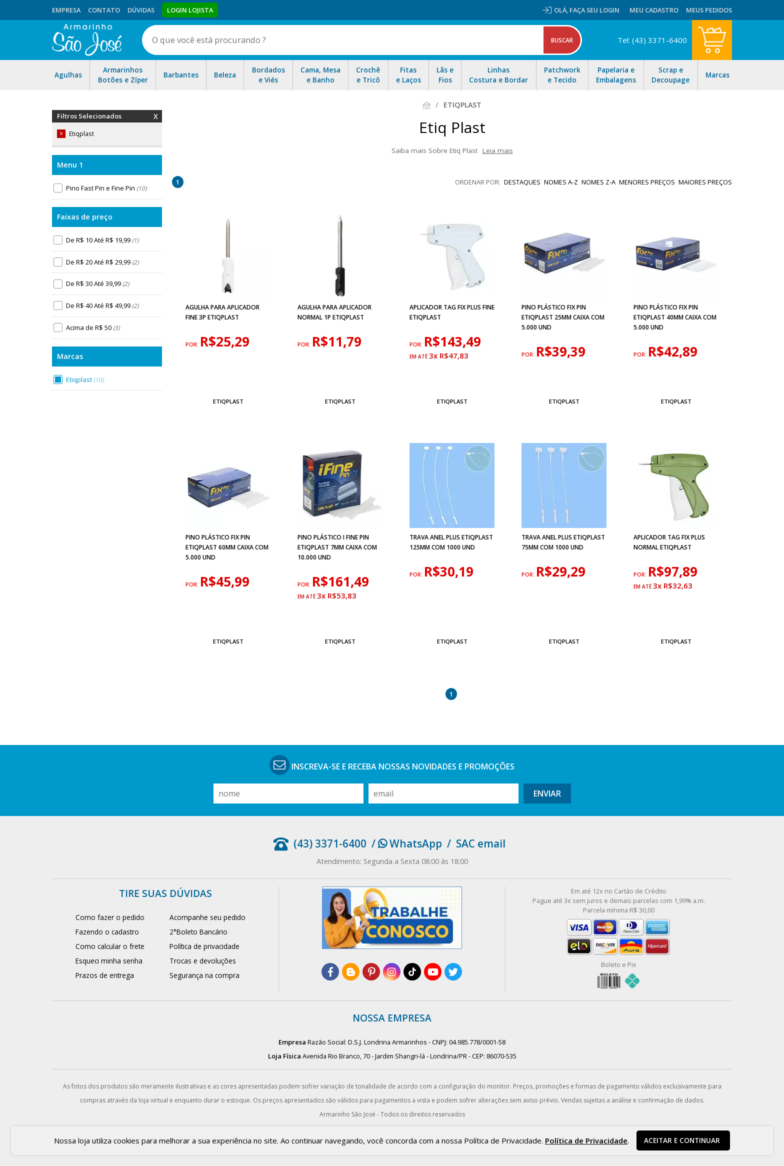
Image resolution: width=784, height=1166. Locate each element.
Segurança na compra (205, 975)
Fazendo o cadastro (107, 931)
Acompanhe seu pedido (208, 917)
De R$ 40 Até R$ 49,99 (102, 305)
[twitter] (453, 971)
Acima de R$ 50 (93, 327)
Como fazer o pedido (110, 917)
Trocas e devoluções (203, 961)
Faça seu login (595, 10)
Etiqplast (85, 379)
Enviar (547, 793)
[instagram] (391, 971)
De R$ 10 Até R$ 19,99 (102, 240)
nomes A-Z (561, 182)
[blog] (351, 971)
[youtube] (433, 971)
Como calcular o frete (110, 946)
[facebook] (330, 971)
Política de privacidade (205, 946)
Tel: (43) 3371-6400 (652, 40)
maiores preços (705, 182)
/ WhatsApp (407, 843)
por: (193, 344)
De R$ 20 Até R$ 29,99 (102, 262)
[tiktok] (412, 971)
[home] (87, 40)
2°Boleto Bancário (199, 931)
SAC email (481, 843)
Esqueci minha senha (109, 961)
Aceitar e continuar (682, 1140)
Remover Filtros (156, 122)
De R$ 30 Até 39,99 (97, 283)
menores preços (647, 182)
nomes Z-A (599, 182)
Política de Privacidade (586, 1141)
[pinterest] (371, 971)
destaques (522, 182)
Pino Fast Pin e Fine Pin (106, 188)
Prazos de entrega (105, 975)
